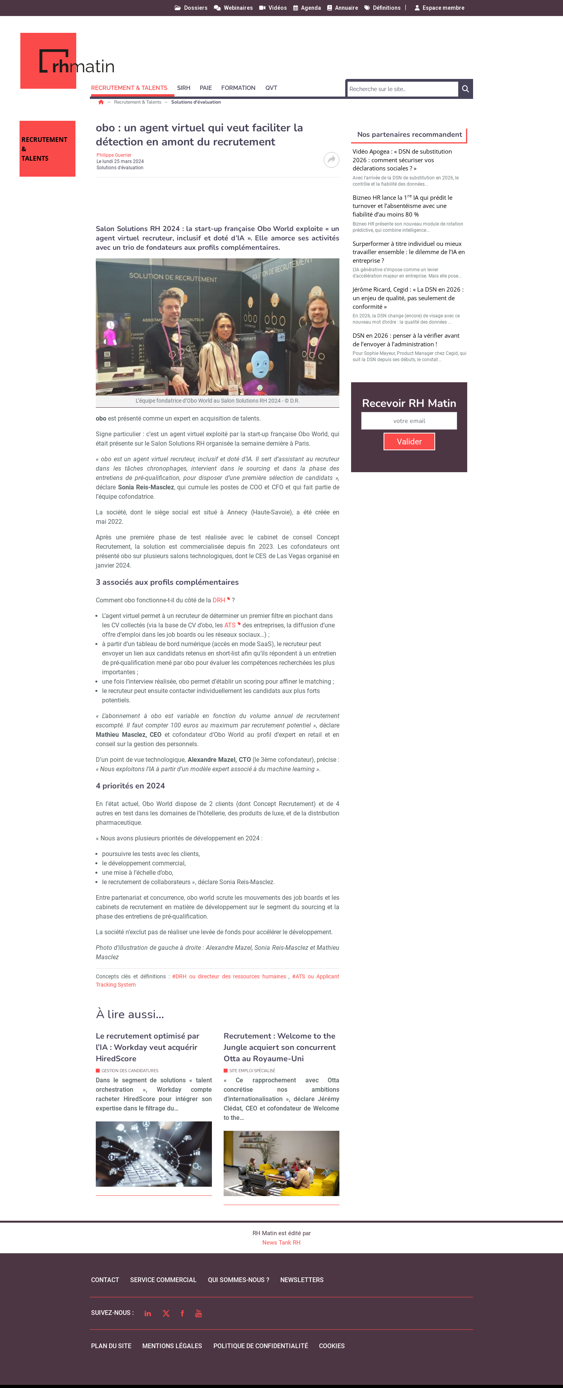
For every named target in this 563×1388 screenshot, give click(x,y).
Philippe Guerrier (114, 155)
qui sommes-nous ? (238, 1280)
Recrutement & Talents (138, 102)
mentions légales (172, 1346)
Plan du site (111, 1346)
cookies (332, 1346)
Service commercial (163, 1280)
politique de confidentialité (260, 1346)
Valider (409, 441)
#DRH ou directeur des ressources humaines (229, 976)
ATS (230, 625)
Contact (105, 1280)
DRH (219, 600)
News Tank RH (281, 1242)
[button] (132, 87)
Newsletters (302, 1280)
